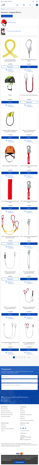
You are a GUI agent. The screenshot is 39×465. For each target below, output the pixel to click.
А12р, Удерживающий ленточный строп (10, 201)
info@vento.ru (23, 433)
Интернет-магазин (5, 410)
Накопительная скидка (6, 412)
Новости (22, 416)
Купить (29, 66)
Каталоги (3, 425)
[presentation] (11, 393)
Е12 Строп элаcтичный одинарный (29, 95)
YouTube (23, 428)
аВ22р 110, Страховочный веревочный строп (28, 131)
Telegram (25, 428)
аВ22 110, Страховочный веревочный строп (10, 308)
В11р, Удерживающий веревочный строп (29, 272)
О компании (23, 406)
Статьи (2, 430)
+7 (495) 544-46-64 (7, 1)
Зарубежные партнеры (26, 414)
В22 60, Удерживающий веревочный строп (29, 343)
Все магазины (4, 408)
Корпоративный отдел (6, 414)
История (22, 410)
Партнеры (22, 412)
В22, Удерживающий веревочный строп (10, 343)
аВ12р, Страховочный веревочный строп (10, 272)
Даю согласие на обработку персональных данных (15, 397)
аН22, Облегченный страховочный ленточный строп (10, 237)
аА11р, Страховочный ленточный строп (29, 166)
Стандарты (3, 426)
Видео (21, 408)
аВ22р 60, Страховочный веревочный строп (29, 308)
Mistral (10, 95)
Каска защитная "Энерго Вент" (10, 165)
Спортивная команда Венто (27, 420)
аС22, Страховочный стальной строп (28, 60)
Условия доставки (5, 416)
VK (20, 428)
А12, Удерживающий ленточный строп (29, 201)
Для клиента (4, 406)
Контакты (22, 425)
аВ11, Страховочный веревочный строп (29, 237)
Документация (5, 423)
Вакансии (22, 418)
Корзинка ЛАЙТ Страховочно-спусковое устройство (10, 131)
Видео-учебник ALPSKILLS (7, 428)
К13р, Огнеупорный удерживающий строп (10, 60)
